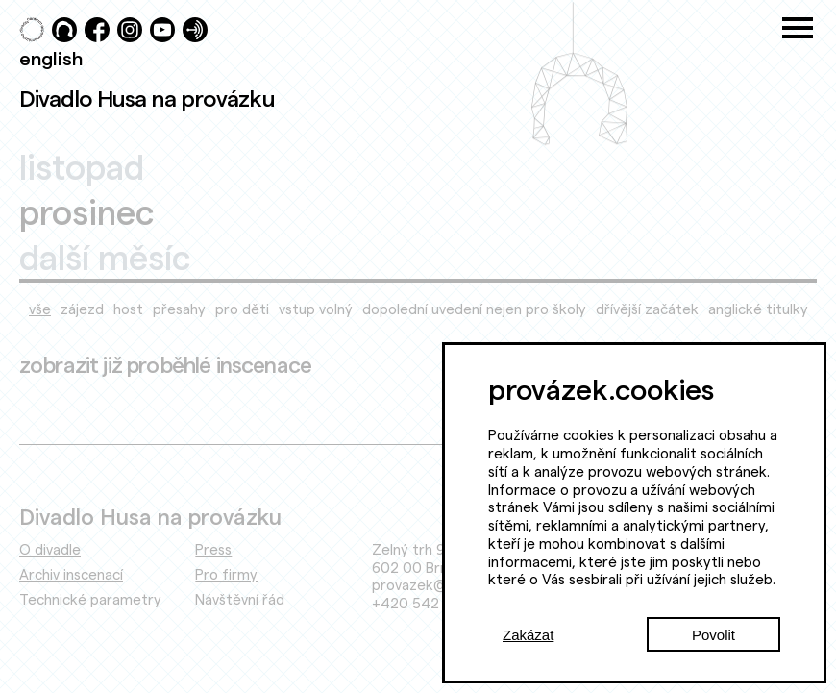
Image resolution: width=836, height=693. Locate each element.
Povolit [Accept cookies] (713, 635)
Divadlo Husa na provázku (147, 98)
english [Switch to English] (51, 57)
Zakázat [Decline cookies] (528, 635)
